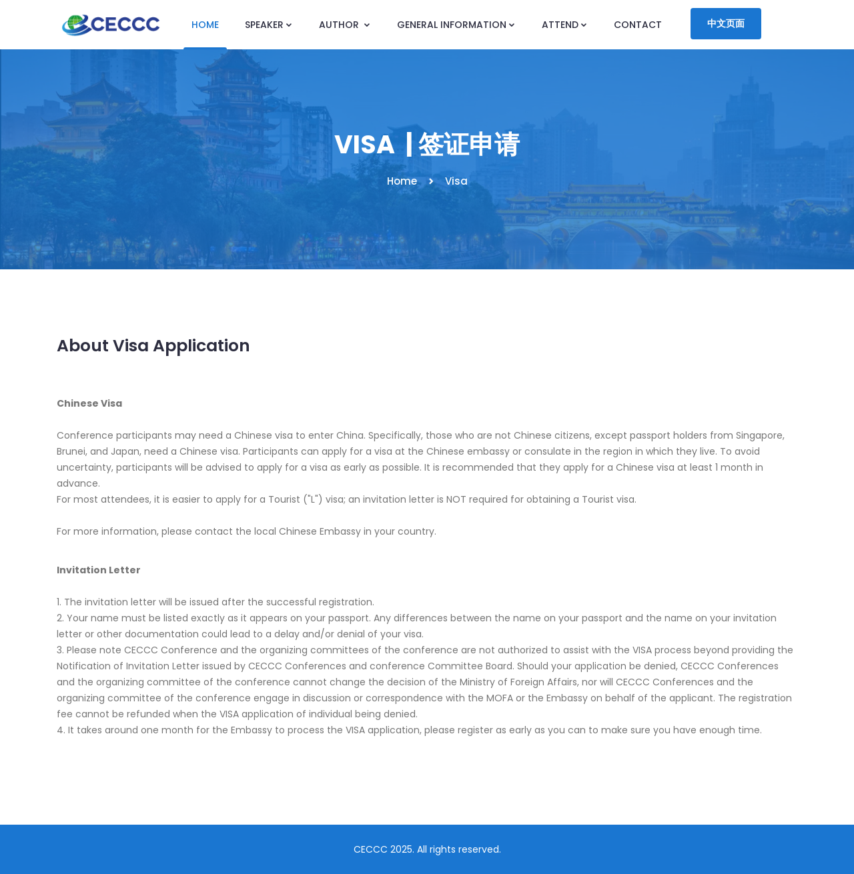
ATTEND (565, 24)
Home (402, 181)
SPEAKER (269, 24)
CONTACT (638, 24)
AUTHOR (345, 24)
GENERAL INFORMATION (456, 24)
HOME (205, 24)
